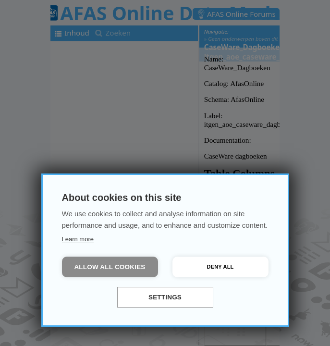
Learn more (78, 239)
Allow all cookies (109, 267)
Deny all (220, 267)
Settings (165, 297)
